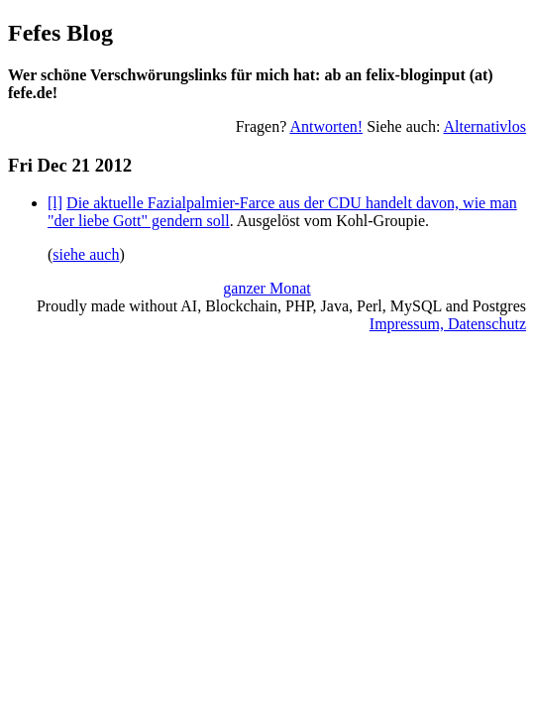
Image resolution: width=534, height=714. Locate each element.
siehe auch (86, 254)
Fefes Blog (60, 33)
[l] (55, 202)
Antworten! (326, 126)
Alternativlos (484, 126)
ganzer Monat (266, 288)
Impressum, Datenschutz (448, 323)
